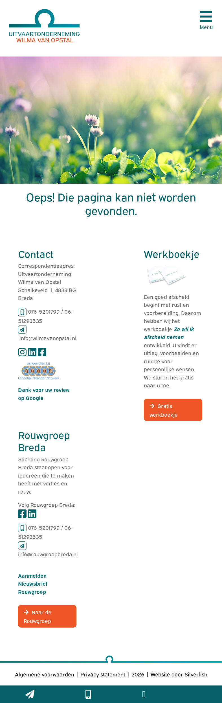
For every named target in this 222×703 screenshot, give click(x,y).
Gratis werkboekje (164, 410)
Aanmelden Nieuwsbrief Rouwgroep (32, 583)
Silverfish (195, 674)
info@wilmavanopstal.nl (47, 337)
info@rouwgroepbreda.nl (48, 553)
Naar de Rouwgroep (37, 616)
